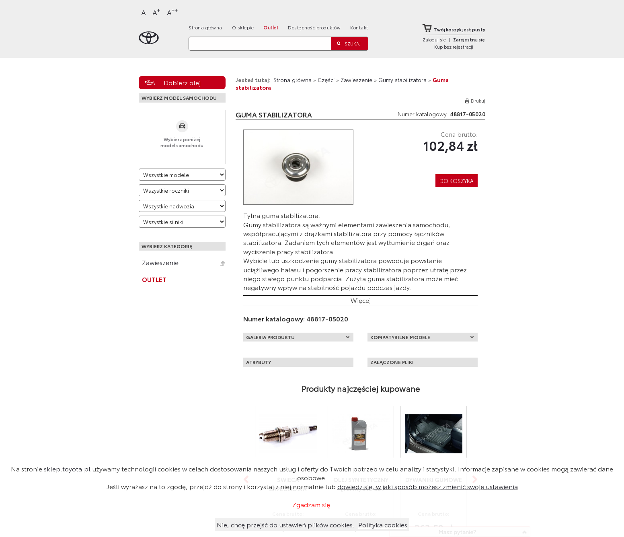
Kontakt (359, 27)
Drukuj (478, 100)
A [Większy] (156, 11)
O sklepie (243, 27)
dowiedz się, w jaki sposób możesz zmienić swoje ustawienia (427, 486)
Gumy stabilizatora (402, 80)
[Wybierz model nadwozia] (182, 206)
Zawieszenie (160, 262)
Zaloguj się (434, 39)
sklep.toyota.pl (67, 468)
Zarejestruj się (469, 39)
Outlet (270, 27)
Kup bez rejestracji (453, 46)
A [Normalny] (143, 12)
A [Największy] (172, 11)
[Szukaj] (260, 44)
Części (326, 80)
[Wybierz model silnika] (182, 222)
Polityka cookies (382, 524)
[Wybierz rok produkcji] (182, 190)
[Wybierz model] (182, 175)
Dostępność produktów (314, 27)
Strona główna (205, 27)
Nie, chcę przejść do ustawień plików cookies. (286, 524)
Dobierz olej (182, 82)
